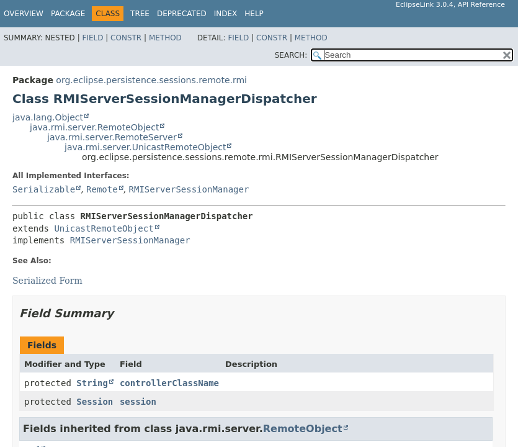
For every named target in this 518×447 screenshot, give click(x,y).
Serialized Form (47, 281)
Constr (125, 38)
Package (68, 13)
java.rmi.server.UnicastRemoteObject (145, 147)
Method (165, 38)
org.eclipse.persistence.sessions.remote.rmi (151, 80)
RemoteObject (302, 429)
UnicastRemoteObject (103, 228)
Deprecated (182, 13)
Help (254, 13)
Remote (102, 189)
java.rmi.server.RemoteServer (112, 137)
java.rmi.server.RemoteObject (94, 127)
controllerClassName (169, 383)
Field (92, 38)
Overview (23, 13)
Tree (140, 13)
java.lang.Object (47, 117)
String (92, 383)
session (138, 402)
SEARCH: (291, 55)
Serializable (43, 189)
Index (226, 13)
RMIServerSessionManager (189, 189)
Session (94, 402)
